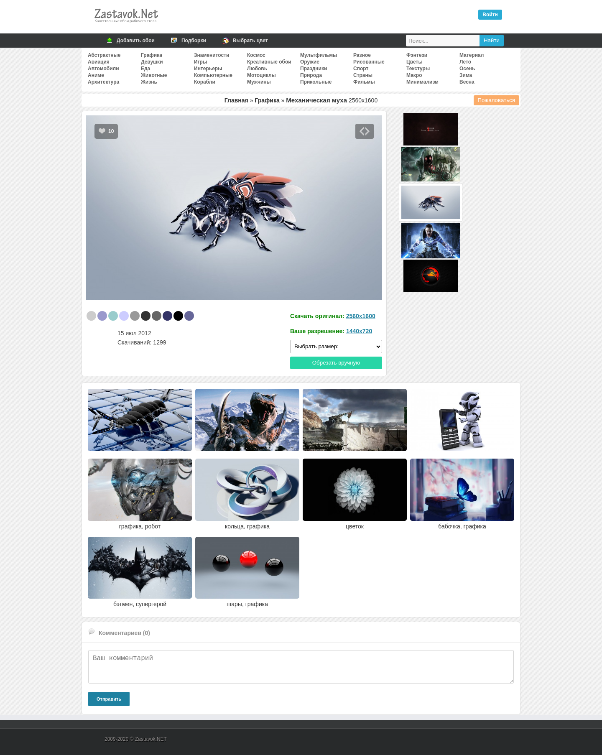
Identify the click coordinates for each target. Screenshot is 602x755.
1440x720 (359, 331)
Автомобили (103, 68)
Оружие (309, 62)
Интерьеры (208, 68)
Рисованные (369, 62)
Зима (465, 75)
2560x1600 (360, 316)
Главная (236, 100)
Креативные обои (269, 62)
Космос (256, 55)
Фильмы (364, 82)
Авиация (99, 62)
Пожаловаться (496, 100)
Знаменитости (211, 55)
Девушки (152, 62)
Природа (311, 75)
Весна (466, 82)
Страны (362, 75)
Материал (471, 55)
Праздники (313, 68)
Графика (151, 55)
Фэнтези (416, 55)
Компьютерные (213, 75)
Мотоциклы (261, 75)
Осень (467, 68)
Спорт (360, 68)
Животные (154, 75)
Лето (465, 62)
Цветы (414, 62)
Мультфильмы (318, 55)
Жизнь (149, 82)
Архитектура (103, 82)
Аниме (96, 75)
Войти (490, 15)
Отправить (109, 698)
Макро (414, 75)
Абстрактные (104, 55)
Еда (145, 68)
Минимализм (422, 82)
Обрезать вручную (336, 363)
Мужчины (259, 82)
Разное (362, 55)
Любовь (257, 68)
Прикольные (316, 82)
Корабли (204, 82)
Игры (200, 62)
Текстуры (418, 68)
